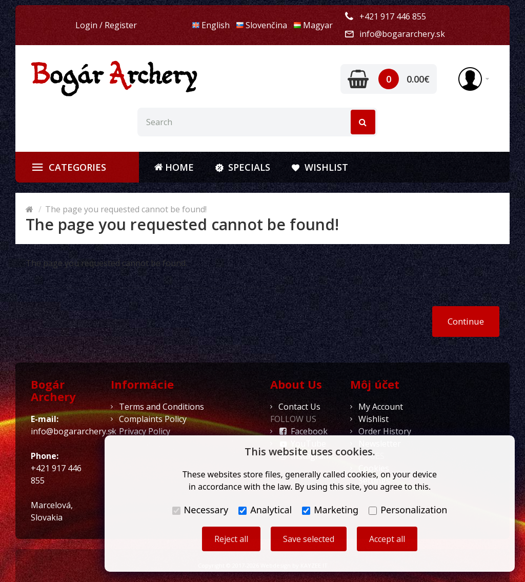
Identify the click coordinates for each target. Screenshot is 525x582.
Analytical (265, 510)
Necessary (200, 510)
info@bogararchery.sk (402, 33)
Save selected (308, 539)
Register (121, 25)
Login (86, 25)
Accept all (387, 539)
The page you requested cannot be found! (126, 209)
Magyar (313, 25)
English (211, 25)
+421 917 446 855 (392, 16)
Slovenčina (261, 25)
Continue (466, 321)
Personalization (408, 510)
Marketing (330, 510)
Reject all (231, 539)
